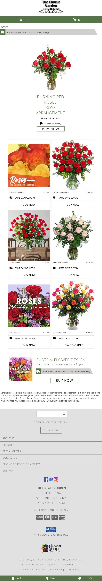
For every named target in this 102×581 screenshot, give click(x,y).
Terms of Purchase (51, 569)
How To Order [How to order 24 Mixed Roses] (73, 345)
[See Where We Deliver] (51, 430)
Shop (25, 19)
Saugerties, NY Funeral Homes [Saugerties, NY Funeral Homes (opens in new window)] (35, 559)
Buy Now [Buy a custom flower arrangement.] (64, 380)
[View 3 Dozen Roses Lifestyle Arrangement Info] (29, 235)
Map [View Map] (51, 578)
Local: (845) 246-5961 (51, 503)
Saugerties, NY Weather (35, 564)
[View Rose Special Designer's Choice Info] (29, 305)
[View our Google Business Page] (51, 480)
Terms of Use (72, 569)
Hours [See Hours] (85, 578)
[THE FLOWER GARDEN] (51, 12)
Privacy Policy (31, 569)
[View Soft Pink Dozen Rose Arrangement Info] (73, 235)
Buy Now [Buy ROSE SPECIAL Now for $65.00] (29, 345)
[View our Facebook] (46, 480)
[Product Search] (51, 414)
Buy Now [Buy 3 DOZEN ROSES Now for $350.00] (29, 275)
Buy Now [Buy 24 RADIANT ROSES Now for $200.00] (73, 204)
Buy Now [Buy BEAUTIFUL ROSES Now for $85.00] (29, 204)
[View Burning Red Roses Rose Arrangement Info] (51, 67)
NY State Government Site (65, 564)
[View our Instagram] (56, 480)
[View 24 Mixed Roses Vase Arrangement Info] (73, 305)
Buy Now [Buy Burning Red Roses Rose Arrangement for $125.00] (50, 129)
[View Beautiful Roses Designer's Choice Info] (29, 165)
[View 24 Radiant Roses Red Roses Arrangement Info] (73, 165)
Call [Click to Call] (17, 578)
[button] (51, 529)
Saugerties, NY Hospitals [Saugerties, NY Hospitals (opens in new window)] (69, 559)
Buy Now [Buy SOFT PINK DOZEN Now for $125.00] (73, 275)
